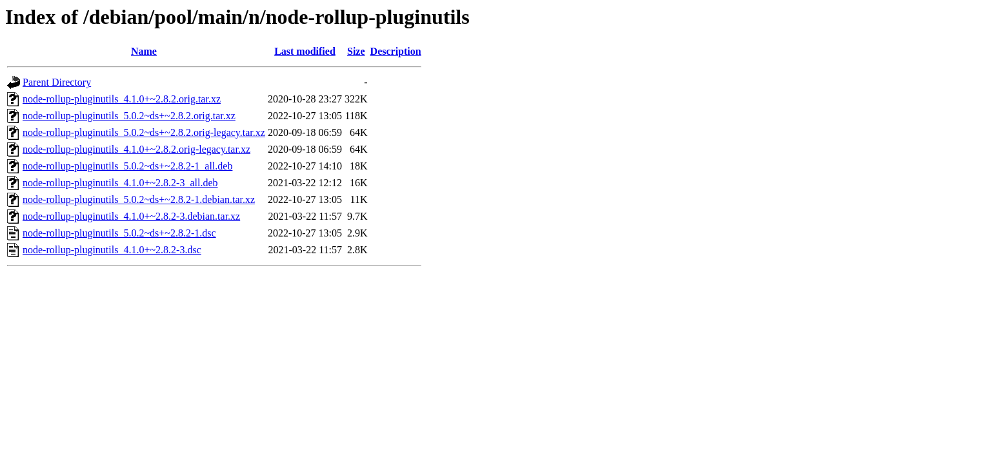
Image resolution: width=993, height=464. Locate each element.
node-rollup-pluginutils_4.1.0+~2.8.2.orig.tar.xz (122, 98)
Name (144, 51)
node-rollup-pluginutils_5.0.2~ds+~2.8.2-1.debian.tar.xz (139, 199)
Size (356, 51)
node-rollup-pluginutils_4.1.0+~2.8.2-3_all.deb (120, 182)
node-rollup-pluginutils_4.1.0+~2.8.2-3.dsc (112, 249)
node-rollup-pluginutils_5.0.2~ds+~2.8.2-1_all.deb (127, 165)
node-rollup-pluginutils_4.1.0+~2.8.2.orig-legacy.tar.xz (136, 149)
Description (395, 51)
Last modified (305, 51)
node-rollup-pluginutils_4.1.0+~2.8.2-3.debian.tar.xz (131, 216)
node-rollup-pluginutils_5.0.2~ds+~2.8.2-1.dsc (119, 232)
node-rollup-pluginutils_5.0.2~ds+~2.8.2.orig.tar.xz (129, 115)
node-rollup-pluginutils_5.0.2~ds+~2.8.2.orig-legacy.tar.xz (144, 132)
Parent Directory (57, 82)
